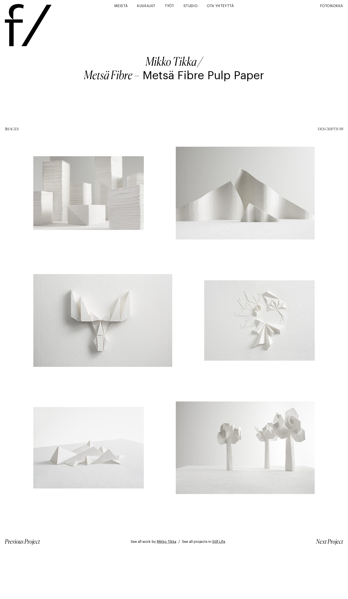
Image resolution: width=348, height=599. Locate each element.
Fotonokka (331, 6)
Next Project (329, 542)
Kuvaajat (146, 6)
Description (330, 129)
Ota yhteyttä (220, 6)
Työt (169, 6)
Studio (191, 6)
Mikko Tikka (171, 62)
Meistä (121, 6)
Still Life (218, 542)
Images (12, 129)
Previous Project (22, 542)
